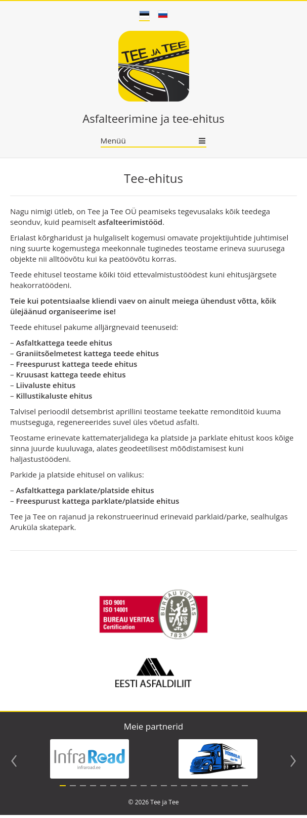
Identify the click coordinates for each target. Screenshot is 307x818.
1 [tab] (63, 791)
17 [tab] (225, 791)
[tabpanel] (89, 762)
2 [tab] (73, 791)
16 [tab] (214, 791)
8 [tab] (133, 791)
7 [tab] (123, 791)
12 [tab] (174, 791)
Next (293, 764)
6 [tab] (113, 791)
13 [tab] (184, 791)
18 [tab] (235, 791)
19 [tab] (245, 791)
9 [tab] (144, 791)
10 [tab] (154, 791)
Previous (14, 764)
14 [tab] (194, 791)
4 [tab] (93, 791)
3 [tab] (83, 791)
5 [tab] (103, 791)
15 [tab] (204, 791)
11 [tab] (164, 791)
